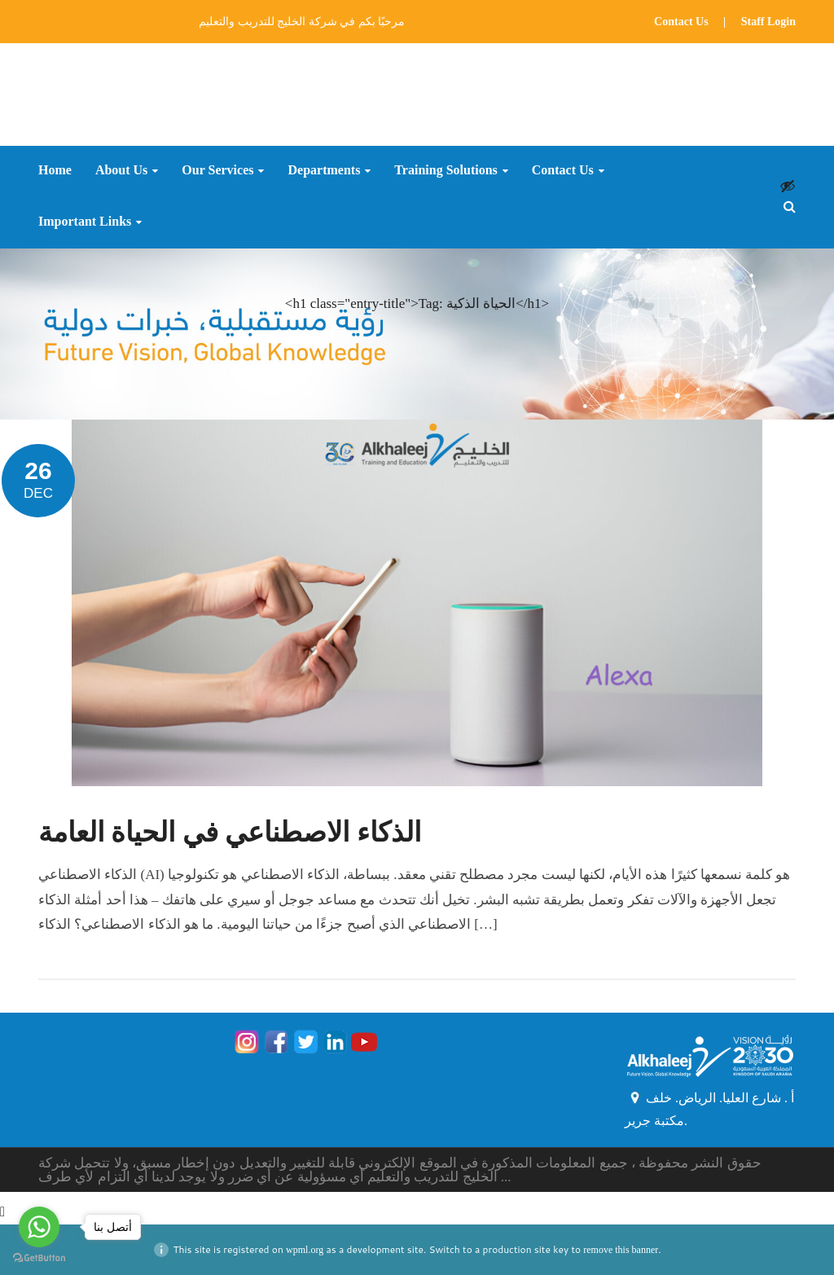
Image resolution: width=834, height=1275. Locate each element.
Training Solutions (445, 170)
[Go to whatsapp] (39, 1227)
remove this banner (620, 1249)
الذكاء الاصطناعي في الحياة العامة (229, 832)
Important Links (84, 221)
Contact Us (681, 21)
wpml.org (304, 1249)
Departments (324, 170)
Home (55, 170)
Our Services (217, 170)
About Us (121, 170)
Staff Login (768, 21)
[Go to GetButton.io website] (39, 1258)
